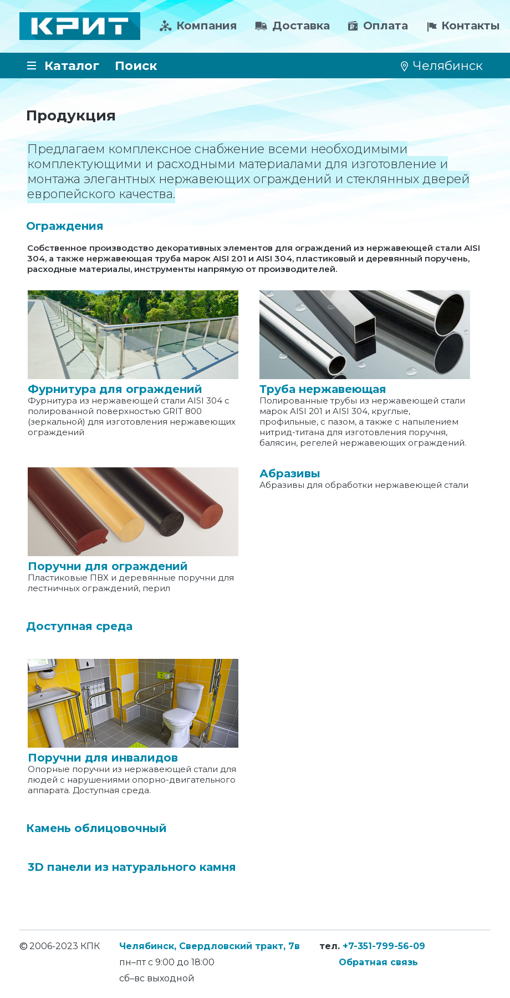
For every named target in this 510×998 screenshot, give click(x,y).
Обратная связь (378, 962)
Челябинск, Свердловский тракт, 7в (209, 946)
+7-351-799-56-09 (384, 946)
